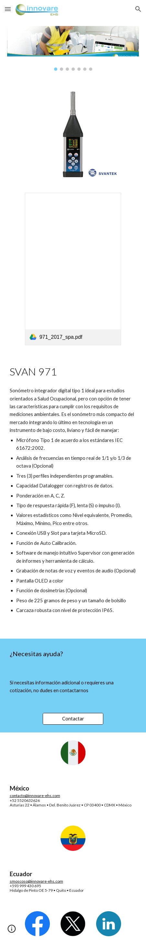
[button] (8, 9)
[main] (73, 371)
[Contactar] (73, 718)
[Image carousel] (73, 48)
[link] (73, 269)
